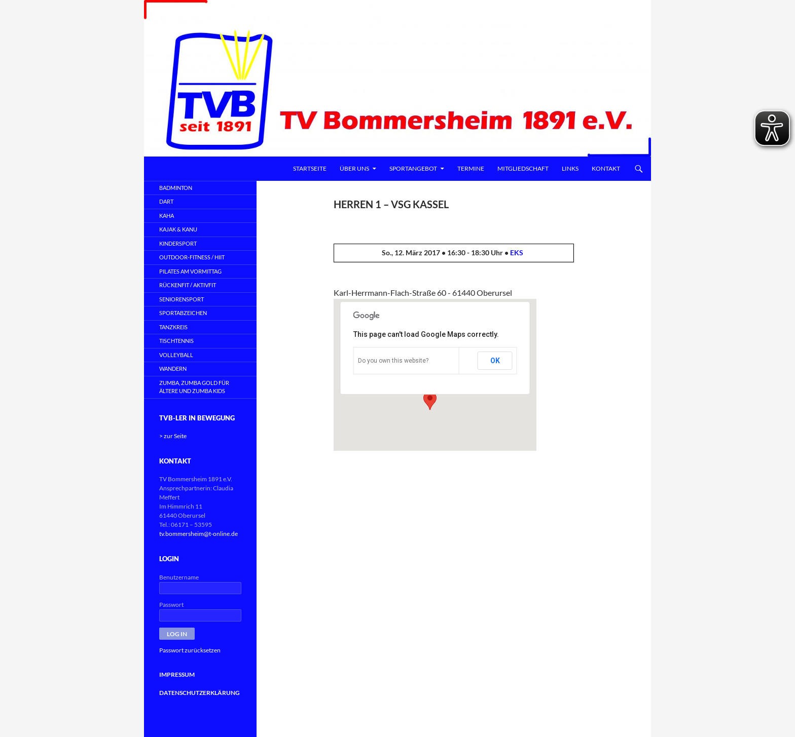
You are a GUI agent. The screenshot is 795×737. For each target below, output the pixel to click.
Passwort (171, 604)
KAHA (166, 215)
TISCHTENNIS (176, 340)
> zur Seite (173, 436)
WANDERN (173, 368)
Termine (470, 168)
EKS (516, 252)
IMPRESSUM (177, 674)
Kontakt (606, 168)
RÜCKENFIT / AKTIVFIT (187, 285)
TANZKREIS (173, 327)
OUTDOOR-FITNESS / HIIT (192, 257)
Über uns (354, 168)
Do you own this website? (393, 360)
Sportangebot (413, 168)
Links (570, 168)
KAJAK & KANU (178, 229)
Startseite (310, 168)
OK (495, 361)
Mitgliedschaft (523, 168)
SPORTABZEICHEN (183, 312)
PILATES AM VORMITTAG (190, 271)
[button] (430, 400)
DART (166, 201)
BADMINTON (175, 187)
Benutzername (179, 577)
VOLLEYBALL (176, 355)
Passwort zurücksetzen (190, 650)
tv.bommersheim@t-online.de (198, 533)
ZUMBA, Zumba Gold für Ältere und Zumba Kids (194, 387)
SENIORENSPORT (181, 299)
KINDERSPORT (178, 243)
